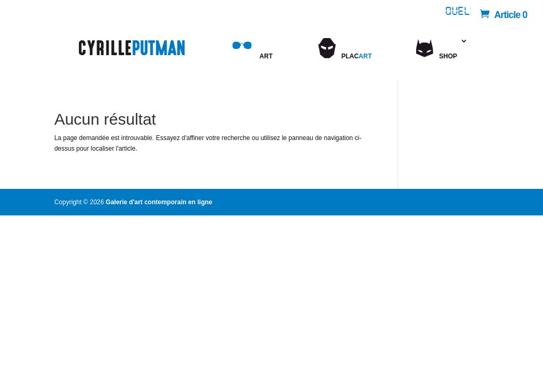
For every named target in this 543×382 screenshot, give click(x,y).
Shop (448, 56)
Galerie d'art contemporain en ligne (159, 202)
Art (250, 60)
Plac (343, 60)
